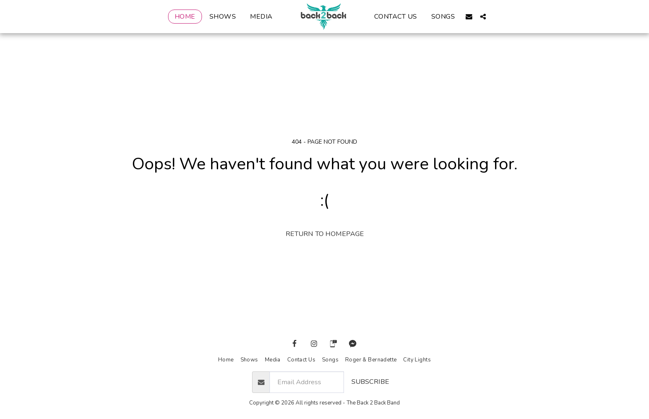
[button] (469, 16)
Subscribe (370, 381)
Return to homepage (325, 233)
